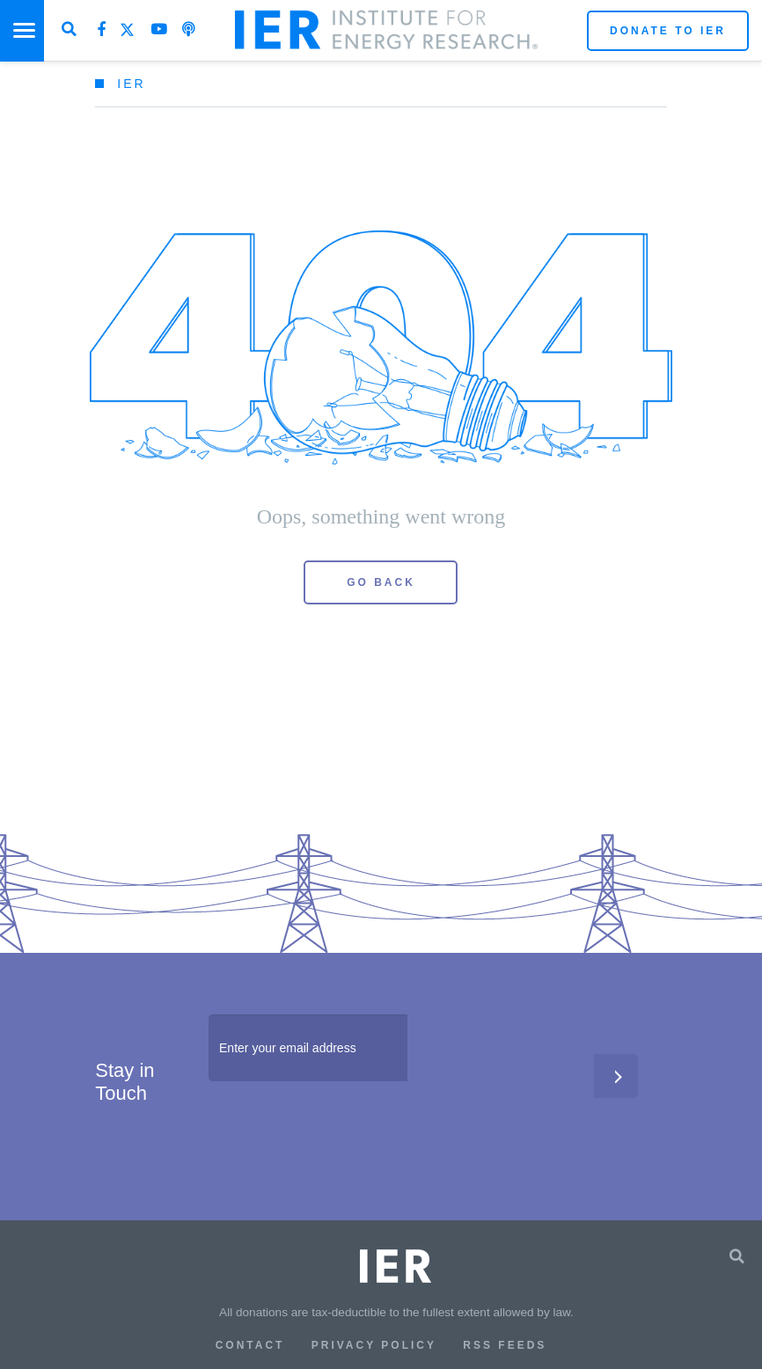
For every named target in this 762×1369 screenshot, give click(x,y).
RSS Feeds (504, 1345)
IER (131, 84)
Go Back (381, 582)
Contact (250, 1345)
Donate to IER (668, 31)
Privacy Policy (373, 1345)
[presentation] (342, 1133)
